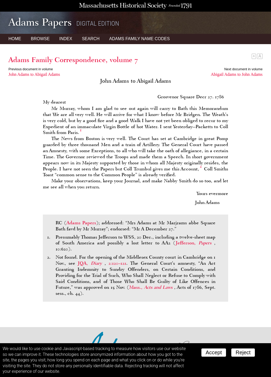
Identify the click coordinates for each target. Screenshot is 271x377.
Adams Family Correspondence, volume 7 (73, 59)
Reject (243, 352)
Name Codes (139, 38)
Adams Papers (81, 223)
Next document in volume (243, 69)
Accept (214, 352)
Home (14, 38)
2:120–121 (117, 263)
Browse (40, 38)
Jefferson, (195, 243)
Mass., (151, 287)
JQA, (91, 263)
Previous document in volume (30, 69)
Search (91, 38)
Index (65, 38)
